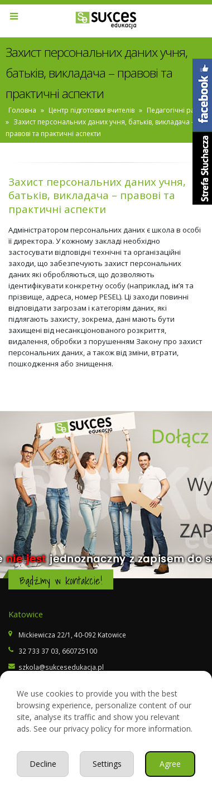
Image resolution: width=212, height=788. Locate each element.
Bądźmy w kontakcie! (61, 580)
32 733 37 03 (38, 650)
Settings (107, 763)
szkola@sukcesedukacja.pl (61, 667)
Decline (43, 763)
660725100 (79, 650)
